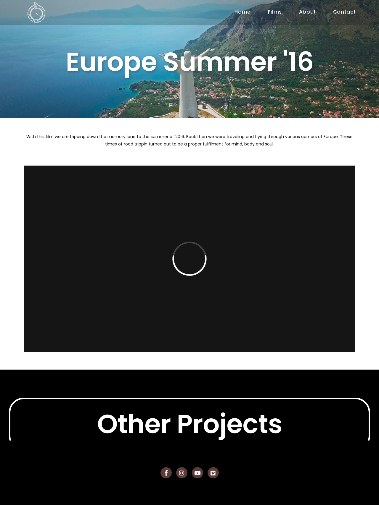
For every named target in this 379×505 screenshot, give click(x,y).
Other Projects (189, 437)
